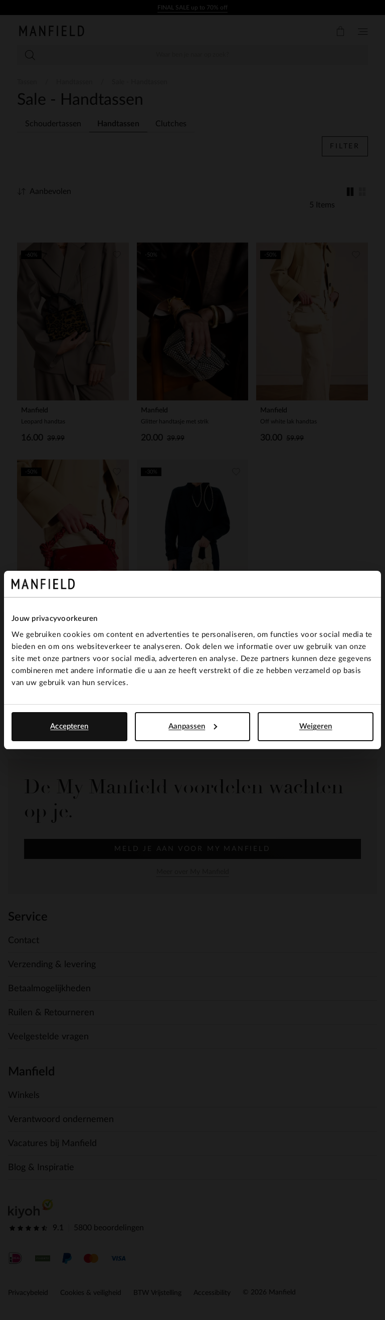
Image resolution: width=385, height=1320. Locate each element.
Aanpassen (192, 726)
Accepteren (69, 726)
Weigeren (315, 726)
